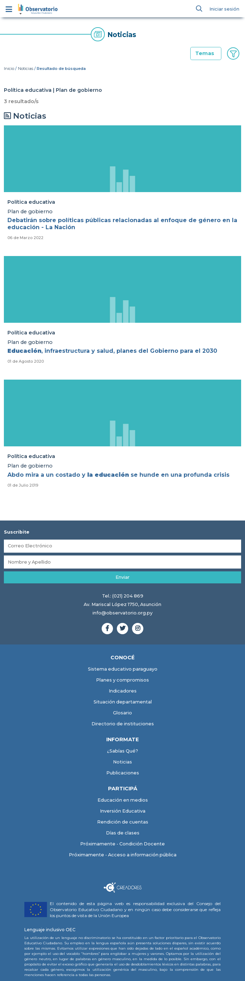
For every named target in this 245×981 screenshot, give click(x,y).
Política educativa (31, 202)
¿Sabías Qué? (122, 751)
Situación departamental (123, 701)
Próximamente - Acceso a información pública (123, 854)
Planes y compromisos (122, 680)
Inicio (9, 68)
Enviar (122, 577)
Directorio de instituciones (122, 723)
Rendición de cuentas (122, 822)
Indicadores (123, 691)
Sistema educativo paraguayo (122, 669)
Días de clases (122, 833)
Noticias (25, 68)
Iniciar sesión (224, 9)
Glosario (122, 712)
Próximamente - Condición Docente (122, 843)
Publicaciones (122, 772)
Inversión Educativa (122, 811)
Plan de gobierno (30, 211)
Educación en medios (122, 800)
